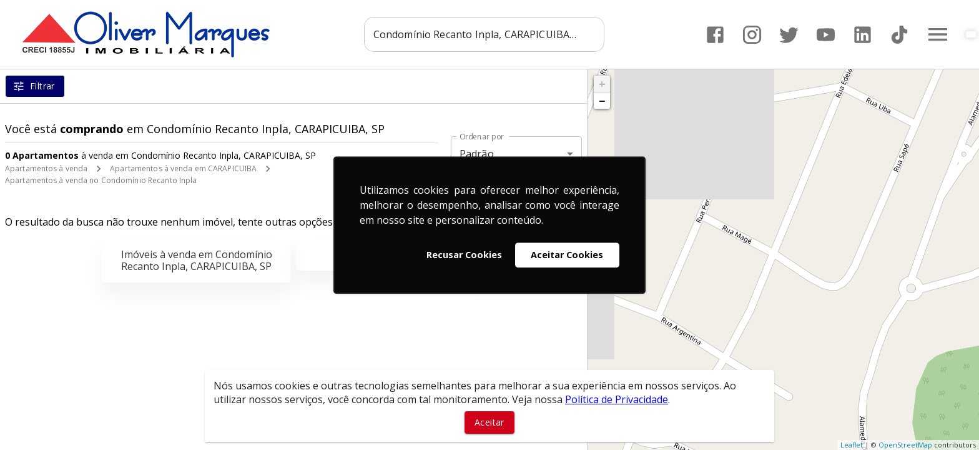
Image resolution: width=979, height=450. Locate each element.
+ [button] (602, 83)
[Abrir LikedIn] (862, 35)
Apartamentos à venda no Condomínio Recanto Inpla (101, 180)
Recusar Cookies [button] (464, 255)
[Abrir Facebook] (715, 35)
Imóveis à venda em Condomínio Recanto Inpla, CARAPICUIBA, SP (196, 260)
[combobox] (484, 34)
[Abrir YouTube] (826, 35)
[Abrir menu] (938, 34)
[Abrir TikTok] (899, 35)
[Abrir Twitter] (789, 35)
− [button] (602, 100)
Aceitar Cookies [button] (567, 255)
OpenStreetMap (905, 444)
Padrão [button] (477, 154)
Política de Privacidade (616, 399)
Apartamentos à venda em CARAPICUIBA (183, 168)
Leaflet (851, 444)
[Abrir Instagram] (752, 35)
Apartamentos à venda (46, 168)
